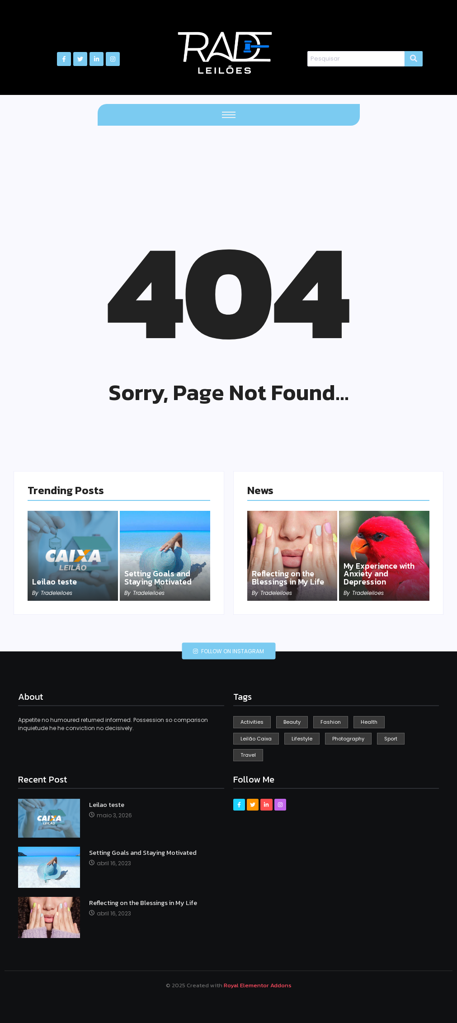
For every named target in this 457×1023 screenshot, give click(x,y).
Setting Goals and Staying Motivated (159, 578)
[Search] (356, 58)
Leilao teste (55, 582)
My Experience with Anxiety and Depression (380, 573)
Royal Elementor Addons (258, 985)
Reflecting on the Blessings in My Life (289, 578)
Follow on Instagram (228, 651)
